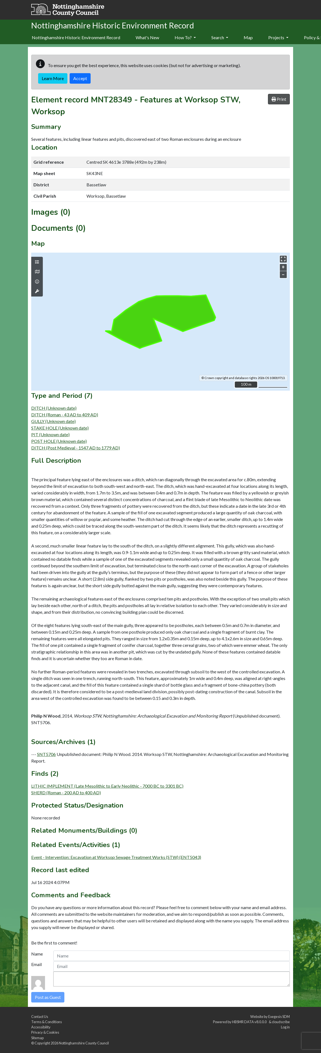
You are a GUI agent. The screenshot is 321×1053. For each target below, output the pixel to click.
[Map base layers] (37, 272)
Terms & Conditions (46, 1022)
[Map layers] (37, 262)
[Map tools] (37, 291)
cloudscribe (281, 1022)
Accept (80, 78)
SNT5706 (46, 754)
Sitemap (37, 1038)
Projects (278, 37)
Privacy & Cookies (45, 1032)
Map (248, 37)
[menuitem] (147, 37)
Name (37, 953)
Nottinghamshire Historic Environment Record (76, 37)
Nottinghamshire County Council (84, 1043)
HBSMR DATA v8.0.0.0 (250, 1022)
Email (36, 964)
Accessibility (41, 1027)
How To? (185, 37)
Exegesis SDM (279, 1016)
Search (219, 37)
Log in (285, 1027)
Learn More (53, 78)
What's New (147, 37)
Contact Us (39, 1016)
